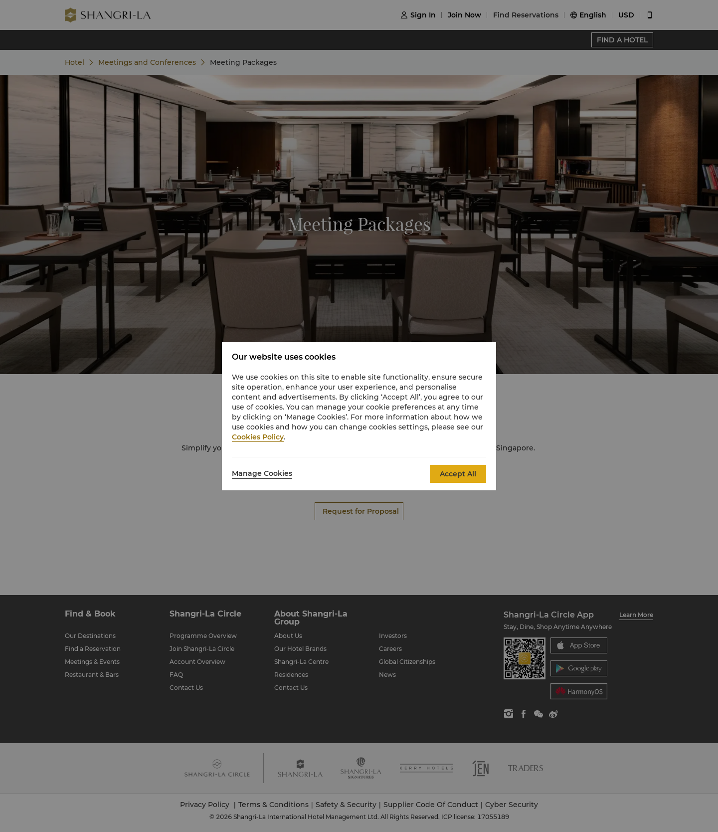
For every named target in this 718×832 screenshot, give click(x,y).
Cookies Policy (258, 436)
